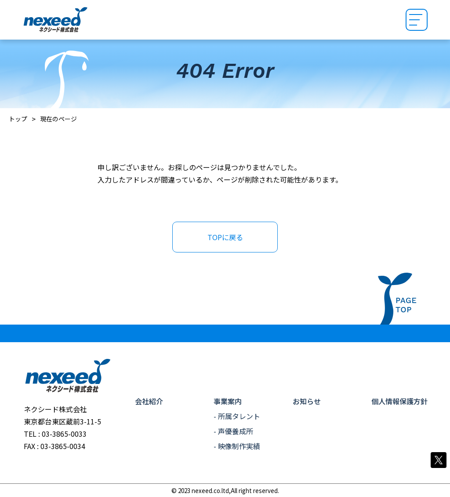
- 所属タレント (237, 416)
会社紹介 (149, 401)
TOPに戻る (225, 237)
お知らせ (307, 401)
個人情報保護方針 (399, 401)
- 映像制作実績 (237, 446)
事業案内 (228, 401)
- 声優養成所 (233, 431)
